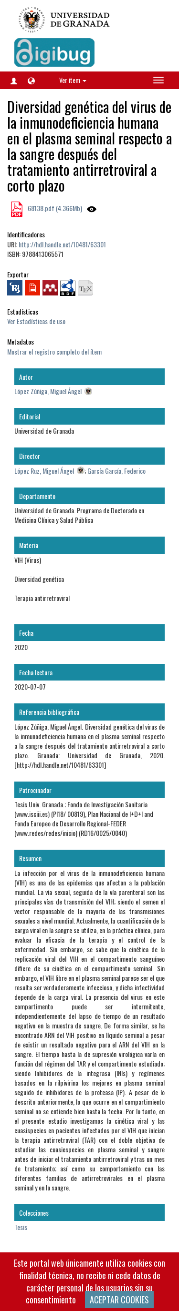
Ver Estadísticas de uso (36, 321)
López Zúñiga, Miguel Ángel (48, 391)
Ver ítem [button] (72, 80)
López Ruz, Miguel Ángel (44, 471)
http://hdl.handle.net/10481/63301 (62, 244)
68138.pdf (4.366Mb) (54, 208)
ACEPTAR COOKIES (119, 1299)
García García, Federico (116, 471)
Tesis (20, 1227)
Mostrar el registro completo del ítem (54, 351)
